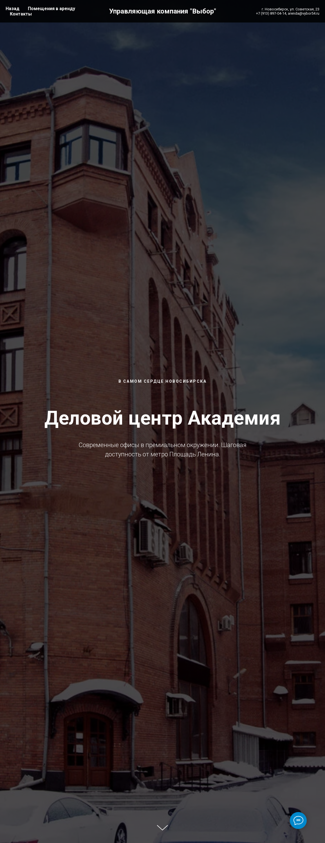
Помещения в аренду (51, 8)
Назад (12, 8)
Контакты (21, 14)
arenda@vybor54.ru (303, 13)
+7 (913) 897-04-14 (271, 13)
